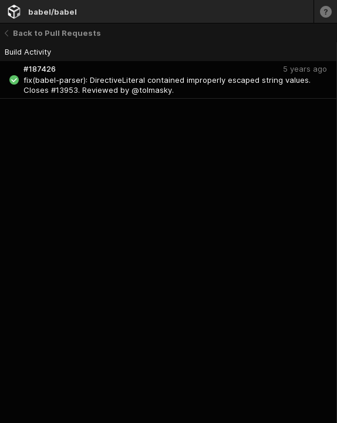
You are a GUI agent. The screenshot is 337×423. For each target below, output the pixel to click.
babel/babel (52, 11)
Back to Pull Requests (53, 33)
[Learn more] (325, 11)
